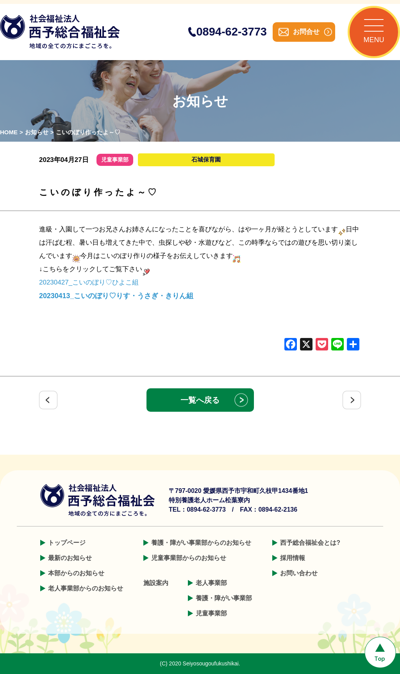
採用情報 (292, 558)
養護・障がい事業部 (224, 598)
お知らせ (36, 132)
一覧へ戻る (200, 400)
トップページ (67, 542)
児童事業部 (211, 613)
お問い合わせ (299, 573)
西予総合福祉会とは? (310, 542)
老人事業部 (211, 583)
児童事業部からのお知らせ (188, 558)
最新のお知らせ (70, 558)
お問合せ (306, 32)
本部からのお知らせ (76, 573)
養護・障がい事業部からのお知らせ (201, 542)
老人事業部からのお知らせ (85, 588)
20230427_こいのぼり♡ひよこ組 (89, 282)
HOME (9, 132)
